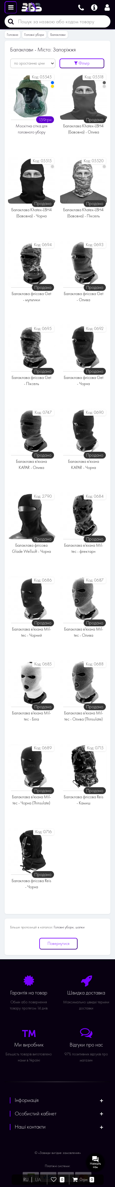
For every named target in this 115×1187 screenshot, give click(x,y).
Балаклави (58, 34)
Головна (12, 34)
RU (26, 1179)
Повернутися (58, 943)
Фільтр (82, 63)
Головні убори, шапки (69, 927)
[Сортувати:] (33, 63)
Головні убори (34, 34)
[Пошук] (9, 21)
